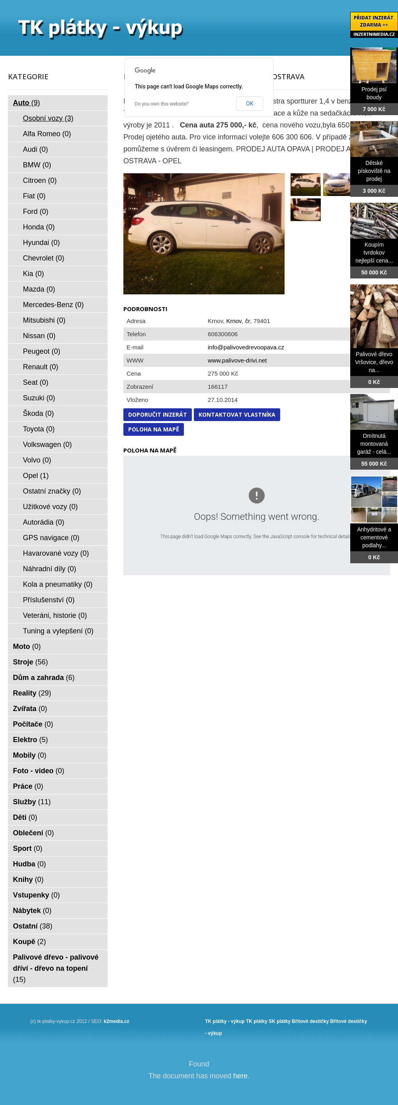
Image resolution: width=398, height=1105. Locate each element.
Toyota (39, 429)
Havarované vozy (56, 553)
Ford (36, 212)
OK (249, 103)
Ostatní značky (52, 491)
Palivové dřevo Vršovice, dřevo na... (374, 362)
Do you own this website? (162, 104)
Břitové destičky (310, 1021)
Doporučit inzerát (157, 414)
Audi (35, 149)
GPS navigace (51, 538)
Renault (41, 367)
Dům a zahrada (44, 678)
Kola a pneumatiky (58, 584)
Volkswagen (47, 445)
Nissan (39, 336)
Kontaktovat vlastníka (237, 414)
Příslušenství (49, 600)
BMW (37, 165)
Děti (25, 817)
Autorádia (43, 522)
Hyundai (41, 243)
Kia (33, 274)
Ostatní (33, 926)
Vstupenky (36, 895)
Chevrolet (43, 258)
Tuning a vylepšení (58, 631)
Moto (27, 646)
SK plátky (280, 1021)
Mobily (30, 755)
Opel (36, 476)
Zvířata (30, 709)
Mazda (39, 289)
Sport (28, 848)
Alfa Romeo (47, 134)
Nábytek (32, 911)
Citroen (40, 180)
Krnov (234, 320)
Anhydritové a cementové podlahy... (374, 537)
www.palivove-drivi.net (237, 360)
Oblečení (33, 833)
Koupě (29, 942)
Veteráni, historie (55, 615)
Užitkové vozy (50, 507)
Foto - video (38, 771)
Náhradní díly (49, 569)
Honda (39, 227)
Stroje (30, 662)
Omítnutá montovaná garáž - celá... (374, 444)
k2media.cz (116, 1021)
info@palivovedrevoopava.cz (246, 347)
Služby (32, 802)
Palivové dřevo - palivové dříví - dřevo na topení (56, 968)
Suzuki (39, 398)
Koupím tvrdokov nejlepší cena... (374, 252)
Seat (36, 382)
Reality (32, 693)
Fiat (34, 196)
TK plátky (256, 1021)
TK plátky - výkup (224, 1021)
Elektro (30, 740)
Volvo (37, 460)
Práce (28, 786)
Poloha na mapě (153, 429)
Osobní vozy (48, 118)
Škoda (38, 413)
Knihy (28, 880)
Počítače (33, 724)
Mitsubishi (44, 320)
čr (247, 320)
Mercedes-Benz (53, 305)
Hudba (29, 864)
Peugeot (41, 351)
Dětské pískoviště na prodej (374, 171)
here (240, 1076)
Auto (26, 103)
